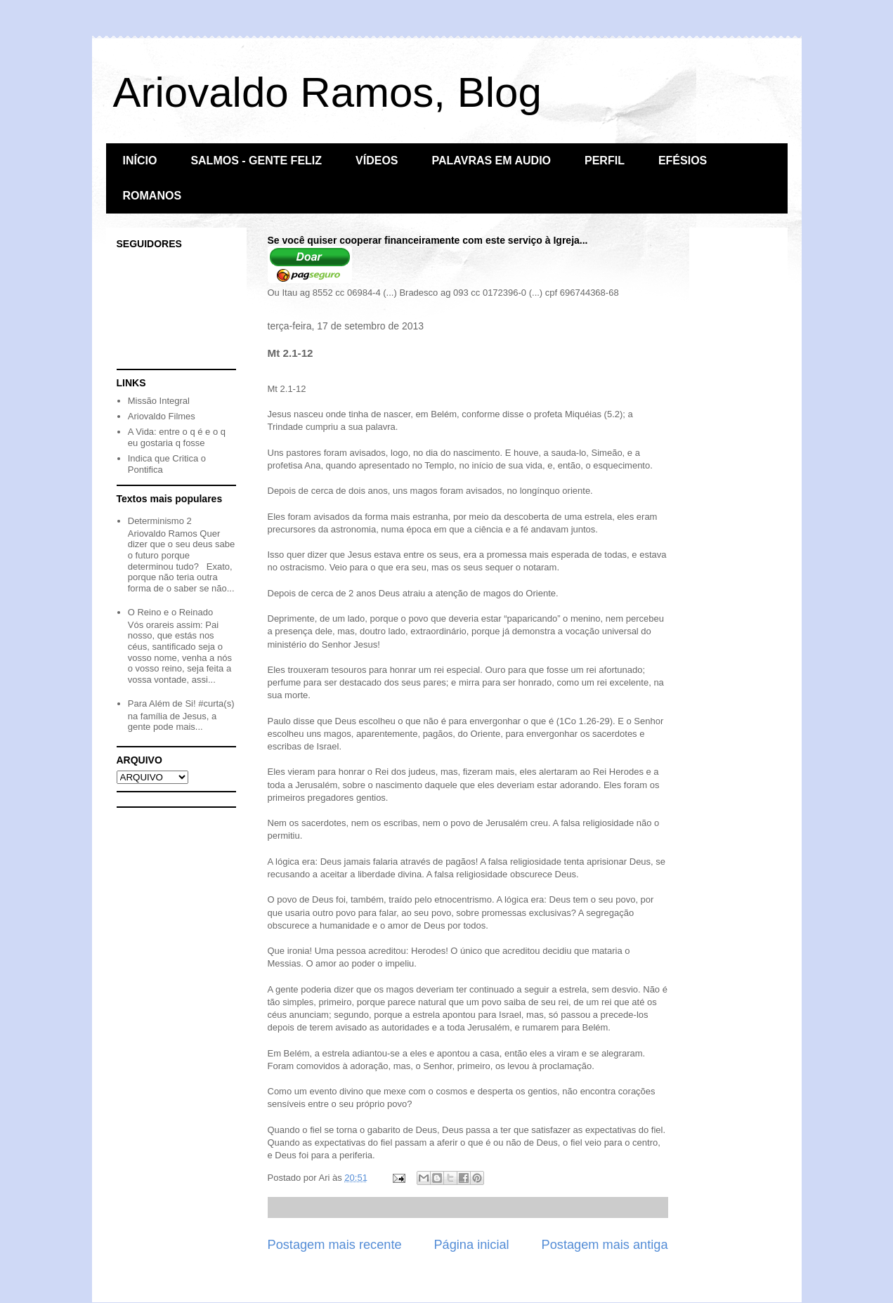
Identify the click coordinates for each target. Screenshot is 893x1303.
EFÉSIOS (682, 160)
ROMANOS (152, 196)
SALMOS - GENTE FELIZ (256, 160)
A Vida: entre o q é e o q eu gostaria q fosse (177, 437)
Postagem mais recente (335, 1245)
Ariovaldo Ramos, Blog (327, 92)
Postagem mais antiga (605, 1245)
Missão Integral (159, 400)
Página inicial (471, 1245)
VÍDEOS (377, 160)
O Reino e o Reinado (170, 612)
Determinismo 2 (160, 521)
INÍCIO (140, 160)
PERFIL (605, 160)
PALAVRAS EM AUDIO (491, 160)
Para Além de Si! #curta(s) (181, 703)
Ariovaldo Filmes (161, 416)
